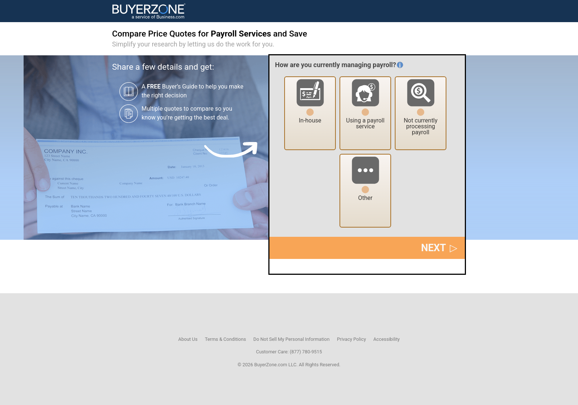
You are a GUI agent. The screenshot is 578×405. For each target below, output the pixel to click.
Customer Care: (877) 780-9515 (289, 351)
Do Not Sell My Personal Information (291, 339)
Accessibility (386, 339)
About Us (188, 339)
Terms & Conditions (225, 339)
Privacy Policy (351, 339)
